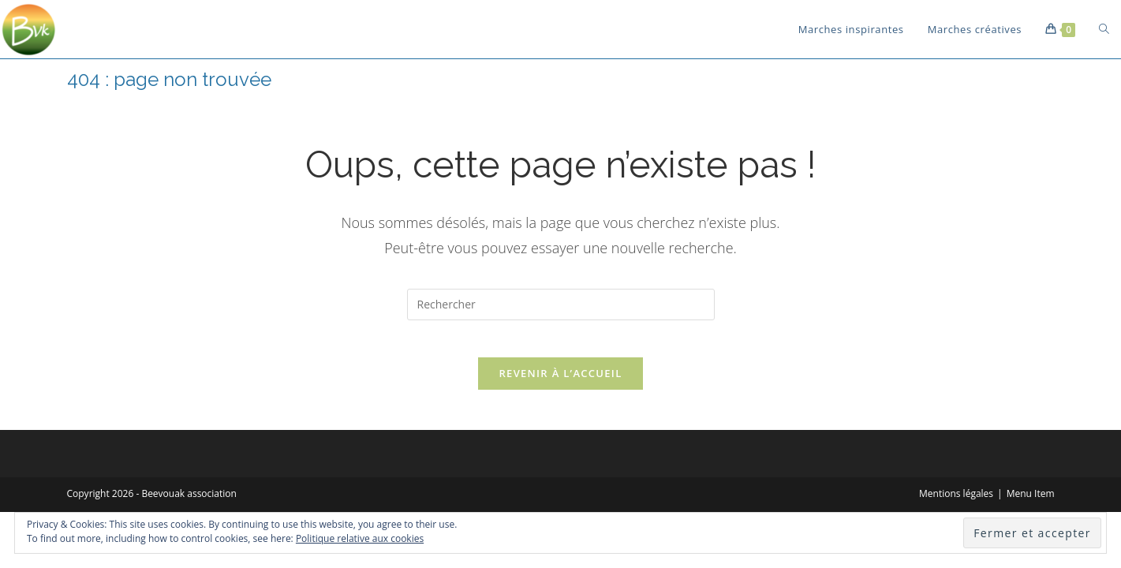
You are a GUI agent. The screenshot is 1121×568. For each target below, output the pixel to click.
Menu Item (1031, 504)
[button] (29, 29)
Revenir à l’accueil (560, 384)
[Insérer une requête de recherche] (561, 304)
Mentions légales (956, 504)
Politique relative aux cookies (360, 538)
